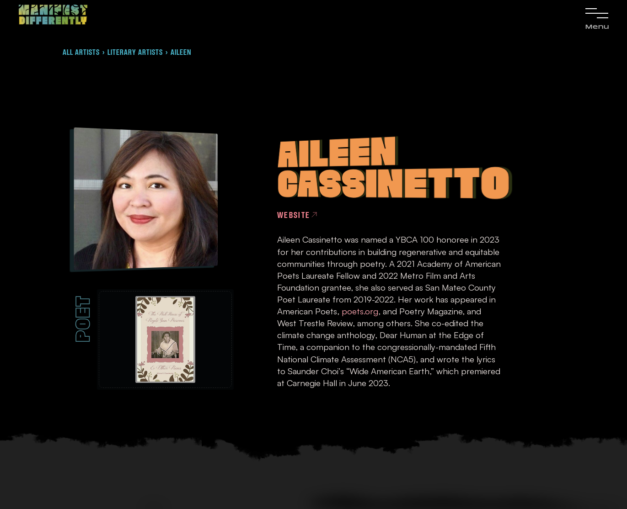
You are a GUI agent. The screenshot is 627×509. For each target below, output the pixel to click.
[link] (53, 15)
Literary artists (135, 52)
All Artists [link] (81, 52)
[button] (596, 18)
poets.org (360, 311)
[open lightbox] (165, 339)
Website (294, 215)
